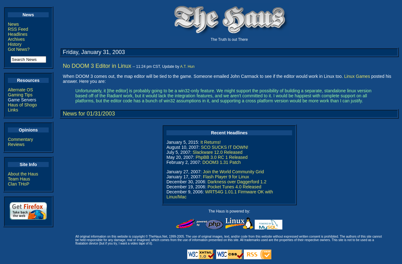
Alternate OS (20, 89)
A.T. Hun (187, 66)
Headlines (17, 34)
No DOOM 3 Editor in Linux (97, 66)
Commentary (20, 139)
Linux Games (357, 76)
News (13, 24)
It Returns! (210, 142)
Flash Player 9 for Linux (226, 176)
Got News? (19, 49)
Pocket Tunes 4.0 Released (234, 186)
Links (13, 109)
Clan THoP (18, 183)
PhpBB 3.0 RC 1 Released (222, 157)
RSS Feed (18, 29)
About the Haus (23, 173)
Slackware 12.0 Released (217, 152)
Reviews (16, 144)
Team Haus (19, 178)
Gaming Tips (20, 94)
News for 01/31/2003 (89, 113)
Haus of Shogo (22, 104)
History (15, 44)
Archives (16, 39)
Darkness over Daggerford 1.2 (237, 181)
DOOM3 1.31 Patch (221, 162)
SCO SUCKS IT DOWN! (224, 147)
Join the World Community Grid (233, 171)
